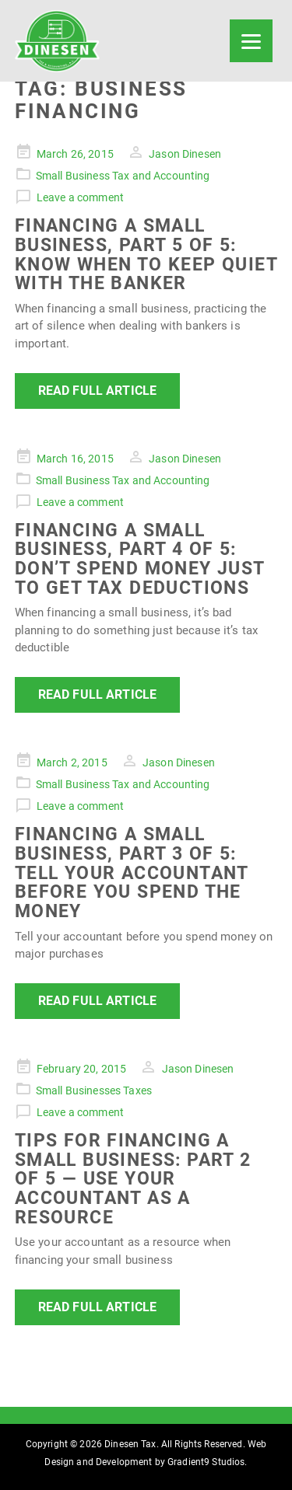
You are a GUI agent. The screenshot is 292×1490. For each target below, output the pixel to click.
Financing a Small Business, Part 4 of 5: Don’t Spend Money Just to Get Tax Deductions (140, 559)
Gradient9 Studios (206, 1462)
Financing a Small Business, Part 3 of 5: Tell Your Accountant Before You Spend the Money (131, 872)
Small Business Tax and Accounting (123, 175)
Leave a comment (80, 197)
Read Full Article (97, 390)
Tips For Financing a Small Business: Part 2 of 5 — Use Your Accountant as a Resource (133, 1178)
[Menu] (251, 40)
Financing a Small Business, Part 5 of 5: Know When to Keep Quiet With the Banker (146, 254)
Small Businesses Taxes (94, 1090)
